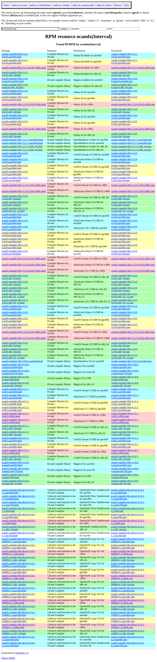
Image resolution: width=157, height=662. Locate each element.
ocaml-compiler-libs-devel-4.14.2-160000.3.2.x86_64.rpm (127, 607)
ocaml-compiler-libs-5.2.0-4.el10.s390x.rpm (133, 258)
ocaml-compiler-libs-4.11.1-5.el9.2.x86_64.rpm (125, 427)
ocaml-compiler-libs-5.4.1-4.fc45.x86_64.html (15, 73)
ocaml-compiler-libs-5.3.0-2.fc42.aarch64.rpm (124, 116)
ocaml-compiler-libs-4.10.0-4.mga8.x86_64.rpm (125, 482)
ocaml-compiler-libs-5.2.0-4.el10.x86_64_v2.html (15, 295)
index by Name (104, 5)
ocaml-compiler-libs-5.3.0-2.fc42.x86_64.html (15, 135)
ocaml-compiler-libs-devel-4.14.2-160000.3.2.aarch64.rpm (127, 589)
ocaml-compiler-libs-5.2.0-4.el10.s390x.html (24, 258)
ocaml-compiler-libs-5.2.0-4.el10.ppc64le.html (15, 234)
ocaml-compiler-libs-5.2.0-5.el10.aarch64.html (15, 154)
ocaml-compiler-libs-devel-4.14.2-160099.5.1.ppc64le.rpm (127, 546)
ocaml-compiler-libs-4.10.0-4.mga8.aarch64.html (15, 464)
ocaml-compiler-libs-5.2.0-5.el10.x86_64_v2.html (15, 209)
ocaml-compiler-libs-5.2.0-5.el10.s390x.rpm (133, 185)
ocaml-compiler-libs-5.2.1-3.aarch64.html (22, 139)
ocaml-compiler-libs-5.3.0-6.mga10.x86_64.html (15, 86)
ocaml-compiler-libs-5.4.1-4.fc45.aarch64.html (15, 55)
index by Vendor (62, 5)
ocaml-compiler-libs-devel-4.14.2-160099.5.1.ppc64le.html (18, 546)
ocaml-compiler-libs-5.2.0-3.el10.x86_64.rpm (124, 344)
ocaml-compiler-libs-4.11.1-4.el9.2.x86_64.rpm (125, 457)
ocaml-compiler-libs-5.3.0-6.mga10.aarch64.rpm (124, 80)
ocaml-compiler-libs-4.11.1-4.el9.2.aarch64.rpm (125, 439)
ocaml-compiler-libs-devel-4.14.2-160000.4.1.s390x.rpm (127, 577)
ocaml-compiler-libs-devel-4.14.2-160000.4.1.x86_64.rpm (127, 583)
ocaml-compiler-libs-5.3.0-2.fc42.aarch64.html (15, 116)
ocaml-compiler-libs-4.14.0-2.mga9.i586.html (15, 378)
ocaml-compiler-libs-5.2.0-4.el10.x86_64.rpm (124, 277)
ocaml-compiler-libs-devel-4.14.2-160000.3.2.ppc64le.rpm (127, 595)
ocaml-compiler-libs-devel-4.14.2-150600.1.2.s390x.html (18, 626)
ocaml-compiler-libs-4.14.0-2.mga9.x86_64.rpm (125, 384)
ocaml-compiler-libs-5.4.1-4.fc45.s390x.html (24, 67)
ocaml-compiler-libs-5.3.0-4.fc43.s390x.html (24, 104)
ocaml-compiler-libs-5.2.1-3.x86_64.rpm (131, 146)
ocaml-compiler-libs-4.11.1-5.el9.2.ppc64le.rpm (125, 402)
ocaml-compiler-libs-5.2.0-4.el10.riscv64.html (15, 252)
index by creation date (83, 5)
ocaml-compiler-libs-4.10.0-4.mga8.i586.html (15, 476)
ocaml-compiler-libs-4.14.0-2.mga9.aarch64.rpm (125, 366)
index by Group (19, 5)
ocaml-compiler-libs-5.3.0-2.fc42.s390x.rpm (133, 129)
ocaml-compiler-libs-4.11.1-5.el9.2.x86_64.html (15, 427)
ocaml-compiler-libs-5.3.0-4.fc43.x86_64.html (15, 110)
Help (126, 5)
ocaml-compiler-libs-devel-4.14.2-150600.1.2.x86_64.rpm (127, 632)
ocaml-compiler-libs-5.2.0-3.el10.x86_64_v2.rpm (124, 356)
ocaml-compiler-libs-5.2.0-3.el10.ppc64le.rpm (124, 319)
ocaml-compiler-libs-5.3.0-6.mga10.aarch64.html (15, 80)
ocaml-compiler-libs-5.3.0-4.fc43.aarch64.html (15, 92)
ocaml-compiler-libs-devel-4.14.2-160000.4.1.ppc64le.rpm (127, 571)
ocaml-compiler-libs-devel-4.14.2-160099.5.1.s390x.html (18, 552)
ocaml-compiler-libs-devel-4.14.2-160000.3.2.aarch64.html (18, 589)
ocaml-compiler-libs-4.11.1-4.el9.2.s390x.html (15, 451)
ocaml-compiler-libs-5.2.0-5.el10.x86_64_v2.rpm (124, 209)
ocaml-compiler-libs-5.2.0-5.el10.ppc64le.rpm (124, 166)
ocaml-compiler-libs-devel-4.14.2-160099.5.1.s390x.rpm (127, 552)
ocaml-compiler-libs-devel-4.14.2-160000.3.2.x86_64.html (18, 607)
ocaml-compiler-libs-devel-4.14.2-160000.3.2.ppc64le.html (18, 595)
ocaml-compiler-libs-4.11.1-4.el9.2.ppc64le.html (15, 445)
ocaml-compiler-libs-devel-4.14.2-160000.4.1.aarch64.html (18, 564)
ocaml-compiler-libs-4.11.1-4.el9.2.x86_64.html (15, 457)
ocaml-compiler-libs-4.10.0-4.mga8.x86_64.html (15, 482)
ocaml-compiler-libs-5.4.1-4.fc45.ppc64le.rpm (124, 61)
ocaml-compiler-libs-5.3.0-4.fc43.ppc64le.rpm (124, 98)
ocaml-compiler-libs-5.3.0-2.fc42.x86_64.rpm (124, 135)
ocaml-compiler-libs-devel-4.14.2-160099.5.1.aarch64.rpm (127, 540)
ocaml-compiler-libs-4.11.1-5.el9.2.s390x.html (15, 415)
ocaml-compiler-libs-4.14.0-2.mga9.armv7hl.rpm (125, 372)
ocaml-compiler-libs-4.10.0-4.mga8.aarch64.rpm (125, 464)
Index (6, 5)
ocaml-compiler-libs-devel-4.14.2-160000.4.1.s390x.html (18, 577)
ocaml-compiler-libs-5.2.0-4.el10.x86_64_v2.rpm (124, 295)
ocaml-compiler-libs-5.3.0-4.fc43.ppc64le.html (15, 98)
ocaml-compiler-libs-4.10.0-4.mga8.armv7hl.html (15, 470)
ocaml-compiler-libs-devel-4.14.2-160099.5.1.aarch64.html (18, 540)
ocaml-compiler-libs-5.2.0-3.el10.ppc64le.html (15, 319)
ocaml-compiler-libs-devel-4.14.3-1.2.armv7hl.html (18, 503)
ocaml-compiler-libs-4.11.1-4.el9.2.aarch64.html (15, 439)
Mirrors (118, 5)
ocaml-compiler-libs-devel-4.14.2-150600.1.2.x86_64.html (18, 632)
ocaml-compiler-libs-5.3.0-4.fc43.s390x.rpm (133, 104)
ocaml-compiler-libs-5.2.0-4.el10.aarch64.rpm (124, 215)
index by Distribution (40, 5)
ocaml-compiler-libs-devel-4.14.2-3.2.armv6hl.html (18, 638)
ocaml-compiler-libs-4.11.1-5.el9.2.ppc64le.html (15, 402)
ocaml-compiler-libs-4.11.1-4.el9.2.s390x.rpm (125, 451)
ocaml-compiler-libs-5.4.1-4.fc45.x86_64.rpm (124, 73)
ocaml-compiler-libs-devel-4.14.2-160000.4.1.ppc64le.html (18, 571)
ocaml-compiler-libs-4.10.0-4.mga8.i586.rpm (125, 476)
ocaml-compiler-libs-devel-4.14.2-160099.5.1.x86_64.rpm (127, 558)
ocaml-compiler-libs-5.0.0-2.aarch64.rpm (131, 361)
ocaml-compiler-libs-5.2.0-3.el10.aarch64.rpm (124, 307)
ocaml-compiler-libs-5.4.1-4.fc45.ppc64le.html (15, 61)
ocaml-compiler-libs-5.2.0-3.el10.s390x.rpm (133, 332)
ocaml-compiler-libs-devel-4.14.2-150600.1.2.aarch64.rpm (127, 613)
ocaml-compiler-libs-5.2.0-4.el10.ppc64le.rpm (124, 234)
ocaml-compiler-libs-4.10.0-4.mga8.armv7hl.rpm (125, 470)
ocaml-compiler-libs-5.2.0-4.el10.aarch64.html (15, 215)
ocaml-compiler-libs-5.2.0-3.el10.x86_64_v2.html (15, 356)
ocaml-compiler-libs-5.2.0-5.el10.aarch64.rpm (124, 154)
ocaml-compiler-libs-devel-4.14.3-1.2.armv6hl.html (18, 497)
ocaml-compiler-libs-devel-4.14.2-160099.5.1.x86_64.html (18, 558)
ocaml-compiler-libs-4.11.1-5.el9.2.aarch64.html (15, 390)
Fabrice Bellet (8, 658)
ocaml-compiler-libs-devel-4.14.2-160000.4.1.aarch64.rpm (127, 564)
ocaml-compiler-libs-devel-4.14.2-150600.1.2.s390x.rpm (127, 626)
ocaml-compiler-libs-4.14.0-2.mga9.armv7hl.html (15, 372)
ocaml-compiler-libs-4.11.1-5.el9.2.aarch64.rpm (125, 390)
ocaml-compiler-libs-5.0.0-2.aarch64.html (22, 361)
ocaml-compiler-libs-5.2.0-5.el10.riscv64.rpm (124, 179)
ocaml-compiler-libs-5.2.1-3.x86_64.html (22, 146)
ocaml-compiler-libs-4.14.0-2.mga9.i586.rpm (125, 378)
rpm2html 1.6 (21, 653)
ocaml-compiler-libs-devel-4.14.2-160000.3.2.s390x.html (18, 601)
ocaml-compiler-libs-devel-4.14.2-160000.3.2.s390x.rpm (127, 601)
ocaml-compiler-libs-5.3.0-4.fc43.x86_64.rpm (124, 110)
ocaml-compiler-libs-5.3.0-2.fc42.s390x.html (24, 129)
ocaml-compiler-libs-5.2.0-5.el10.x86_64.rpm (124, 197)
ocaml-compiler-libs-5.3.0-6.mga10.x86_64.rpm (124, 86)
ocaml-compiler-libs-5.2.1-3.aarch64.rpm (131, 139)
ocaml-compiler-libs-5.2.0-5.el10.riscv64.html (15, 179)
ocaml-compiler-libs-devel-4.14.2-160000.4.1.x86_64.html (18, 583)
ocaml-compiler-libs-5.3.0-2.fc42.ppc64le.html (15, 122)
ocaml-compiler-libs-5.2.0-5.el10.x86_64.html (15, 197)
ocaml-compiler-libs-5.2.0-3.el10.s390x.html (24, 332)
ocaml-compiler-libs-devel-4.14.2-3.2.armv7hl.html (18, 644)
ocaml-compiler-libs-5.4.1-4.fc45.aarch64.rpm (124, 55)
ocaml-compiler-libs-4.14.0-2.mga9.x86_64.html (15, 384)
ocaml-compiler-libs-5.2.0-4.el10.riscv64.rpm (124, 252)
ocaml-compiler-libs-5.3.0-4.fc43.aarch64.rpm (124, 92)
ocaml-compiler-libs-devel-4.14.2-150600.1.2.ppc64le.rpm (127, 620)
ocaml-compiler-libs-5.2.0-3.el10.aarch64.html (15, 307)
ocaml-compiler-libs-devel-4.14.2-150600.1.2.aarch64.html (18, 613)
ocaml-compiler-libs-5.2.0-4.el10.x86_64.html (15, 277)
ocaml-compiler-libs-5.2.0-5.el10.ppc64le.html (15, 166)
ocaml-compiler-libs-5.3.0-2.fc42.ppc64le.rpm (124, 122)
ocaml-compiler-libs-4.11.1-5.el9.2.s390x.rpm (125, 415)
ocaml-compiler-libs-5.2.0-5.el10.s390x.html (24, 185)
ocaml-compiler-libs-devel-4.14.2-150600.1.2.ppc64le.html (18, 620)
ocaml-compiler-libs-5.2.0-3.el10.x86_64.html (15, 344)
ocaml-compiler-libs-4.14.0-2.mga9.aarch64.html (15, 366)
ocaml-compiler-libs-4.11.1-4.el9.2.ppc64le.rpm (125, 445)
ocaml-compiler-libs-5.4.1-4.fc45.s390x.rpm (133, 67)
